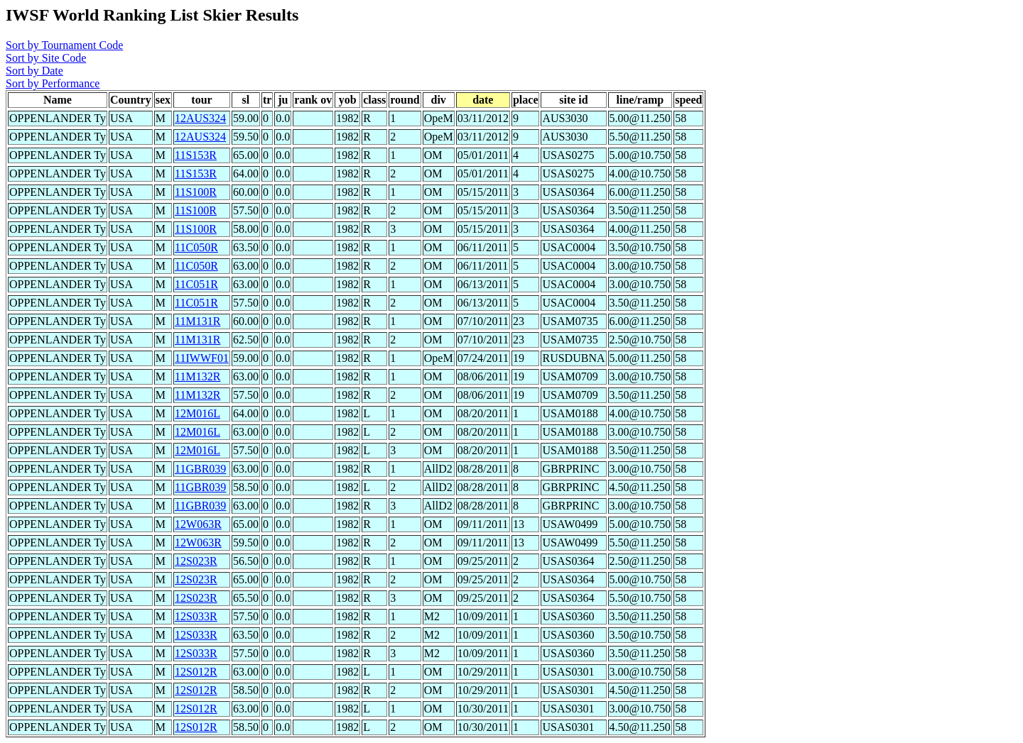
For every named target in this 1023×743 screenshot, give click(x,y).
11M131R (197, 321)
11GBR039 (200, 469)
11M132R (197, 376)
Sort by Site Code (46, 58)
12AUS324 (200, 118)
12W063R (198, 524)
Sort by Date (34, 71)
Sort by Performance (52, 83)
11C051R (196, 284)
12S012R (196, 672)
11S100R (196, 192)
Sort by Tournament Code (64, 45)
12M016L (197, 413)
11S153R (196, 155)
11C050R (196, 247)
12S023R (196, 561)
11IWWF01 (202, 358)
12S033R (196, 616)
